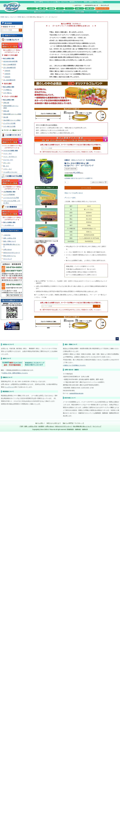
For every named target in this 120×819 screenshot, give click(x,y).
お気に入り (79, 8)
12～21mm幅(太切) (9, 80)
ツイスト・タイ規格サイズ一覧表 (12, 141)
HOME (2, 17)
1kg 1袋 (5, 117)
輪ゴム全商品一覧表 (8, 58)
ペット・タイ (7, 153)
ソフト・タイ (7, 169)
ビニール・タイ (8, 160)
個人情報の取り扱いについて (82, 426)
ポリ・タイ (6, 163)
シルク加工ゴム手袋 (80, 12)
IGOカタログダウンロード (11, 252)
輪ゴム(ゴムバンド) (40, 12)
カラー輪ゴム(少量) (9, 126)
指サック (100, 12)
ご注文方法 (6, 235)
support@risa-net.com (76, 393)
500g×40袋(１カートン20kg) (12, 114)
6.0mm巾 (7, 77)
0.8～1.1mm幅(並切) (9, 64)
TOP (21, 426)
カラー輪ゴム (7, 93)
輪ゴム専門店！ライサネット (12, 7)
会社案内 (41, 426)
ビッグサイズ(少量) (9, 123)
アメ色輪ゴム (7, 90)
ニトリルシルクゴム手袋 (11, 197)
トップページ (32, 8)
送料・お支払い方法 (9, 238)
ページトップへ (117, 338)
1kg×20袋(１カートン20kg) (11, 120)
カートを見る (102, 8)
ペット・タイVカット (10, 156)
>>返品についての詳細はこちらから (74, 365)
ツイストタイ (60, 12)
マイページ (69, 8)
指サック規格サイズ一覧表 (12, 213)
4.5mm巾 (7, 74)
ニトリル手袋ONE (9, 194)
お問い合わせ (89, 8)
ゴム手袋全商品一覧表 (9, 191)
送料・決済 (41, 8)
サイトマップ (7, 259)
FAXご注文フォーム (9, 256)
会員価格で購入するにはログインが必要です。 (79, 178)
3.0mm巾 (7, 70)
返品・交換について (9, 241)
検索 (20, 30)
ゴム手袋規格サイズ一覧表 (12, 182)
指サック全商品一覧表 (9, 222)
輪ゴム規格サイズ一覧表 (12, 45)
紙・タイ (6, 166)
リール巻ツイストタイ (10, 172)
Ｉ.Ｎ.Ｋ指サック (8, 225)
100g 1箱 (6, 102)
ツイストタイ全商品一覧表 (10, 150)
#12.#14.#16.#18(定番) (10, 61)
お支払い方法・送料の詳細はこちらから (15, 373)
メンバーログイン (60, 8)
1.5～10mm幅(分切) (9, 67)
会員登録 (51, 8)
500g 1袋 (6, 111)
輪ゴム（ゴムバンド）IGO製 (13, 17)
